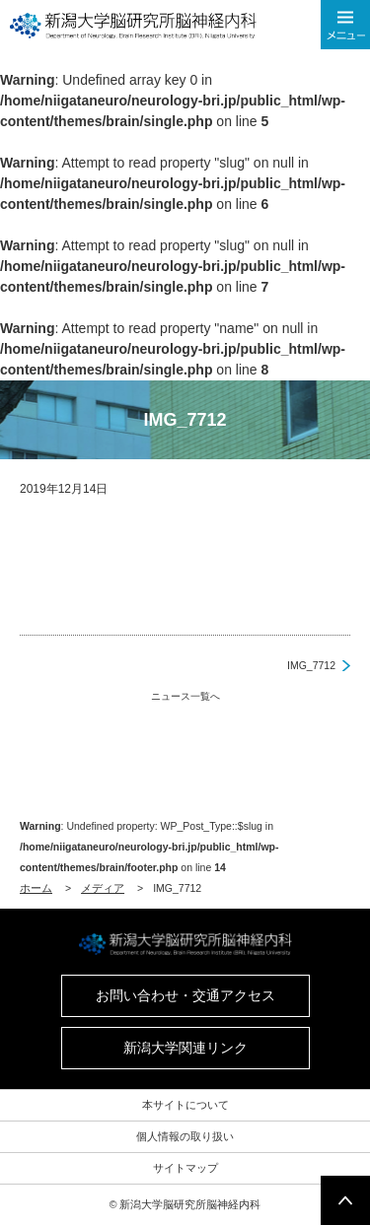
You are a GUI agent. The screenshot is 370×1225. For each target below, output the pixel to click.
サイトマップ (185, 1168)
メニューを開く (345, 24)
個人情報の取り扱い (185, 1136)
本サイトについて (185, 1105)
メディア (102, 888)
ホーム (36, 888)
